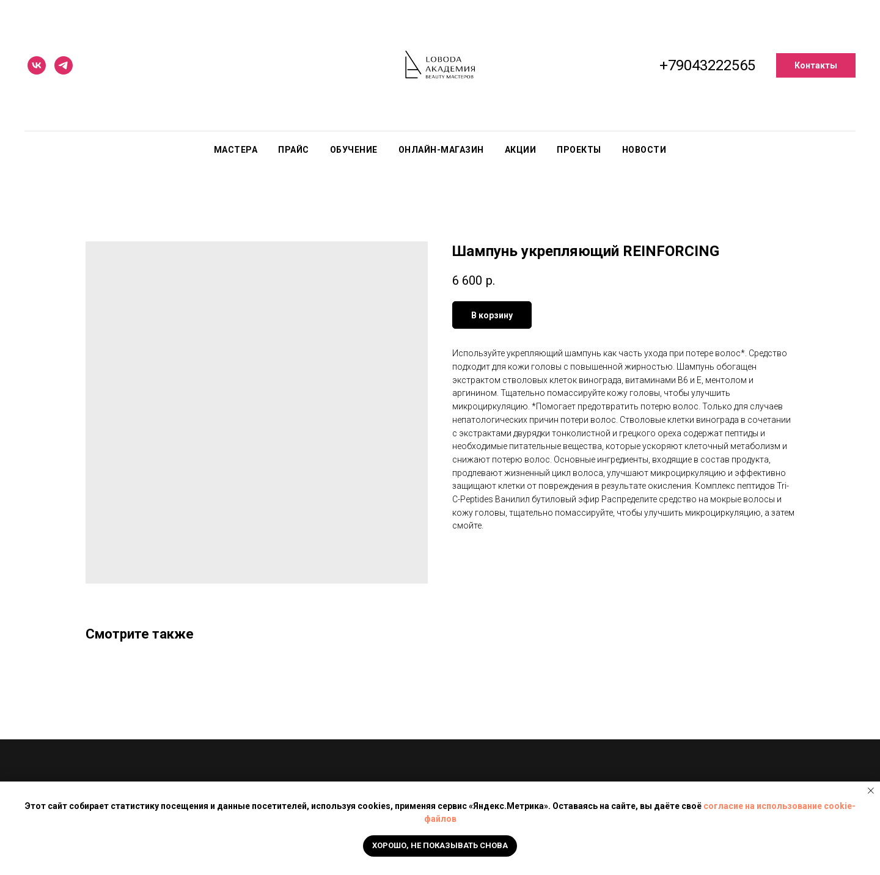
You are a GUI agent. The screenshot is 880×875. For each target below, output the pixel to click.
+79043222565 (707, 65)
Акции (521, 150)
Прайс (293, 150)
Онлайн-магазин (441, 150)
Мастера (236, 150)
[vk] (37, 65)
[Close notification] (871, 791)
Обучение (354, 150)
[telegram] (63, 65)
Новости (644, 150)
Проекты (579, 150)
